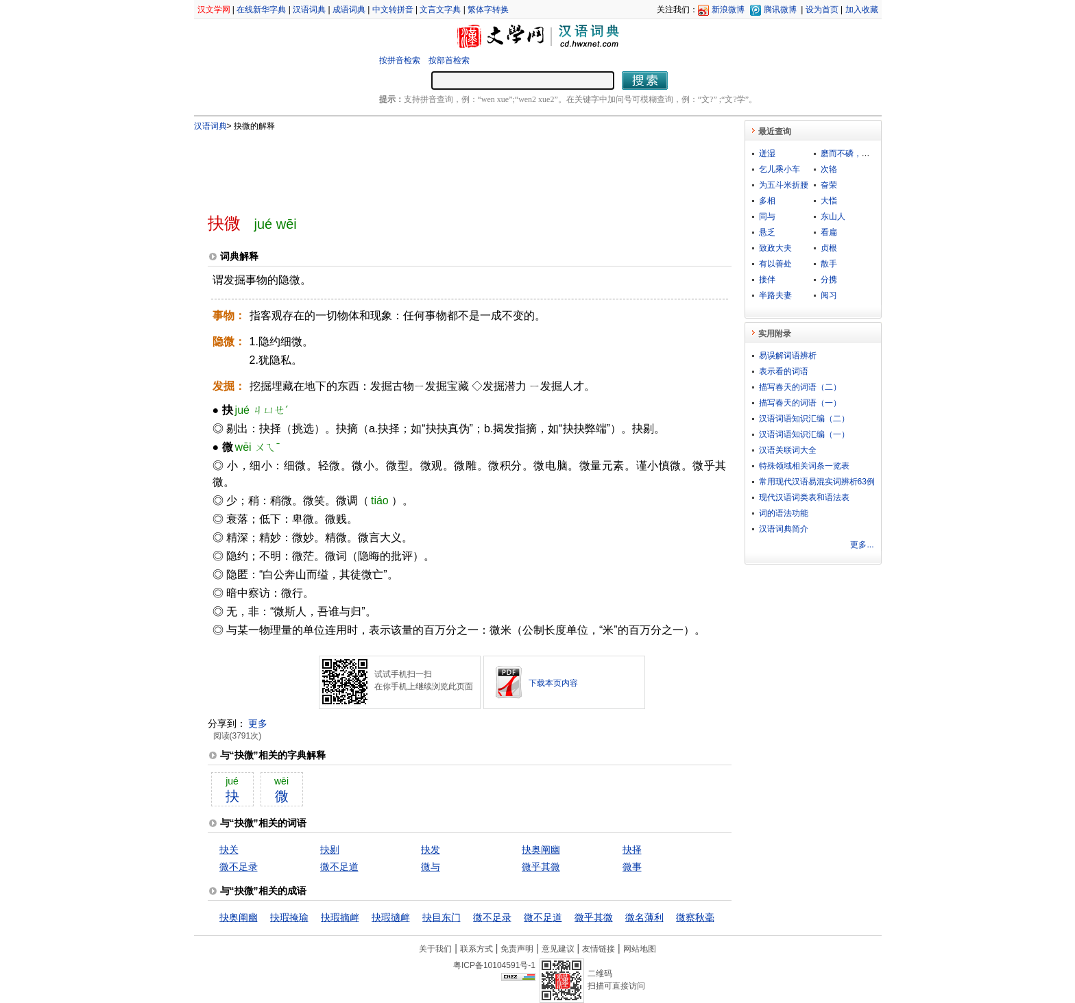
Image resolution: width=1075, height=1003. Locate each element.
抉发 (430, 849)
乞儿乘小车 (779, 169)
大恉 (829, 201)
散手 (829, 264)
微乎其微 (541, 866)
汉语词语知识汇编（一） (804, 434)
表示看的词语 (783, 371)
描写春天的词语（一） (800, 403)
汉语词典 (309, 9)
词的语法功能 (783, 513)
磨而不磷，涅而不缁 (858, 153)
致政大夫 (775, 248)
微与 (430, 866)
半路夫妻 (775, 295)
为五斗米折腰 (783, 185)
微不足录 (238, 866)
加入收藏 (861, 9)
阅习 (829, 295)
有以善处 (775, 264)
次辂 (829, 169)
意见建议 (558, 949)
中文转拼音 (392, 9)
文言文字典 (440, 9)
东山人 (833, 216)
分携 (829, 279)
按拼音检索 (399, 60)
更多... (861, 544)
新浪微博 (728, 9)
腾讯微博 (780, 9)
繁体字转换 (488, 9)
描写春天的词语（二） (800, 387)
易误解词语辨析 (788, 355)
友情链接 (598, 949)
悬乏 (767, 232)
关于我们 (435, 949)
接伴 (767, 279)
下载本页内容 (553, 683)
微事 (632, 866)
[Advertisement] (447, 166)
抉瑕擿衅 (391, 917)
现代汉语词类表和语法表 (804, 497)
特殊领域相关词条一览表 (804, 466)
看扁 (829, 232)
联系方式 (476, 949)
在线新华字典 (261, 9)
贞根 (829, 248)
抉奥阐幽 (541, 849)
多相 (767, 201)
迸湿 (767, 153)
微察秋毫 (695, 917)
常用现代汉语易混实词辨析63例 (817, 481)
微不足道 (339, 866)
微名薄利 (644, 917)
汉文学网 (213, 9)
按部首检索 (449, 60)
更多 (257, 723)
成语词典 (349, 9)
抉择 (632, 849)
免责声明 (516, 949)
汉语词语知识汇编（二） (804, 418)
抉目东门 (441, 917)
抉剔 (329, 849)
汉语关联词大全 (788, 450)
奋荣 (829, 185)
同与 (767, 216)
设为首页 (822, 9)
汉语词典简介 (783, 529)
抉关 (229, 849)
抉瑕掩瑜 (289, 917)
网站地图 (639, 949)
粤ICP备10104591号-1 (494, 965)
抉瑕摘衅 (340, 917)
